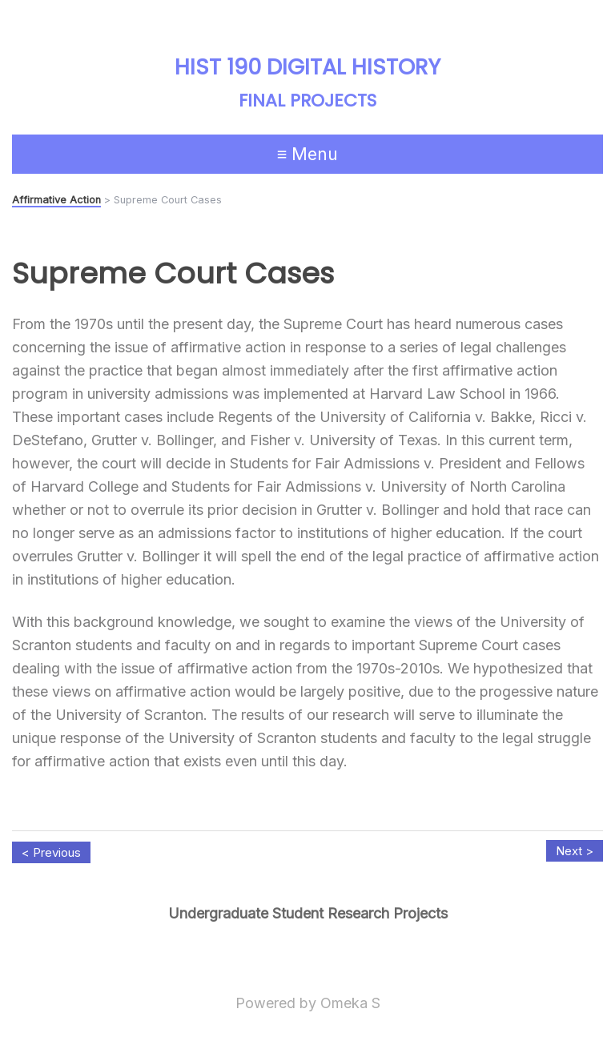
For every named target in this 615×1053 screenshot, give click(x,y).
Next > (574, 850)
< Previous (51, 852)
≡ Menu (308, 153)
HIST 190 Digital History (307, 67)
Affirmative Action (56, 200)
